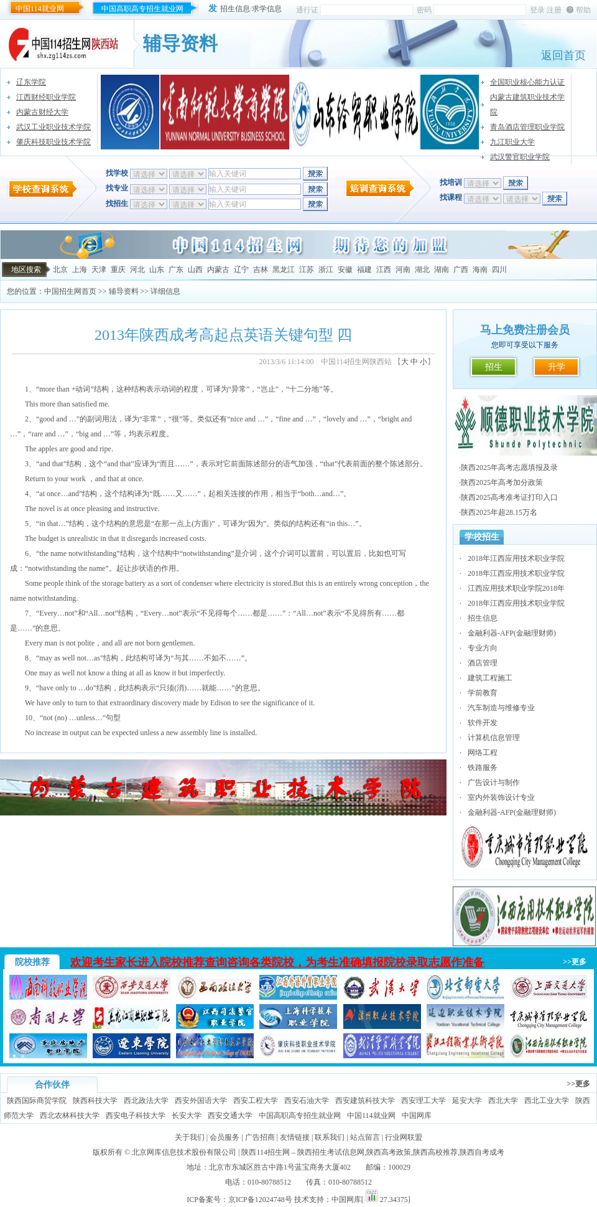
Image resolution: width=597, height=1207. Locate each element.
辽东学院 (31, 82)
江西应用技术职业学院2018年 (516, 588)
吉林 (260, 269)
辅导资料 (124, 291)
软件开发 (482, 722)
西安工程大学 (255, 1100)
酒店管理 (482, 663)
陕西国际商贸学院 (37, 1100)
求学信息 (267, 8)
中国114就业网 (40, 8)
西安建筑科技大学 (365, 1100)
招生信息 (235, 8)
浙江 (325, 269)
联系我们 (330, 1137)
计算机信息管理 (494, 737)
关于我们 (190, 1137)
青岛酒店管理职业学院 (527, 127)
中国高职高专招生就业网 (142, 8)
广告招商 (260, 1137)
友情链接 (295, 1137)
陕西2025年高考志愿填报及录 (509, 467)
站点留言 (365, 1137)
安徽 (345, 269)
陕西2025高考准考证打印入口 (509, 497)
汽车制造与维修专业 (501, 707)
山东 (156, 269)
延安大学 (467, 1100)
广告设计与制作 (494, 782)
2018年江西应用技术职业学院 (516, 558)
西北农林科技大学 (70, 1115)
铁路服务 (482, 767)
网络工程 (482, 752)
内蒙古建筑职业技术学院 (527, 104)
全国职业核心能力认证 (527, 82)
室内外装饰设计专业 (501, 797)
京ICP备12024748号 (260, 1199)
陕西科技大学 (95, 1100)
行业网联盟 (403, 1137)
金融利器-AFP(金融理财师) (512, 633)
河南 (403, 269)
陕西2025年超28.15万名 (499, 512)
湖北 (422, 269)
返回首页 (563, 55)
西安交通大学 (230, 1115)
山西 (195, 269)
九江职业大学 (512, 142)
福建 (364, 269)
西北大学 (503, 1100)
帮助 (583, 10)
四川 (499, 269)
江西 (383, 269)
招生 (493, 367)
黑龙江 (283, 269)
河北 (137, 269)
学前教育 (482, 692)
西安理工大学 (423, 1100)
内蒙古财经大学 (42, 112)
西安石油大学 (306, 1100)
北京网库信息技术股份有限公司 (184, 1152)
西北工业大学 (546, 1100)
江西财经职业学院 (46, 97)
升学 (556, 367)
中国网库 (417, 1115)
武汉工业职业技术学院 (53, 127)
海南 (480, 269)
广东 (176, 269)
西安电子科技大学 (135, 1115)
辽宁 (241, 269)
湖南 (441, 269)
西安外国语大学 (201, 1100)
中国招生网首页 (70, 291)
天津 (98, 269)
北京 (60, 269)
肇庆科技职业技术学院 (53, 142)
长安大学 (186, 1115)
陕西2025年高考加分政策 (502, 482)
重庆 (118, 269)
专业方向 (482, 648)
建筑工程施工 (490, 678)
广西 (460, 269)
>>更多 (574, 961)
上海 (79, 269)
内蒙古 (218, 269)
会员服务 (224, 1137)
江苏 (306, 269)
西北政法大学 (146, 1100)
